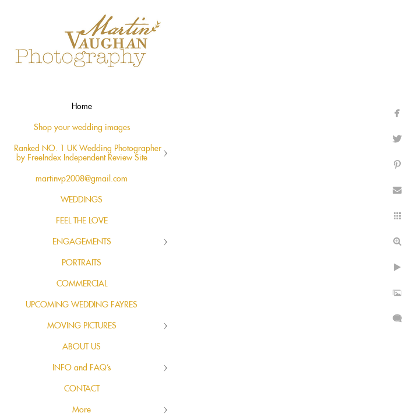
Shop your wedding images (82, 127)
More (81, 410)
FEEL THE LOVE (82, 221)
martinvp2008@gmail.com (82, 179)
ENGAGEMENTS (81, 242)
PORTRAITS (81, 263)
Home (82, 106)
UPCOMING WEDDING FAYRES (81, 305)
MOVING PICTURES (82, 326)
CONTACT (82, 389)
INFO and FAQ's (81, 368)
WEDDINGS (82, 200)
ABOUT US (81, 347)
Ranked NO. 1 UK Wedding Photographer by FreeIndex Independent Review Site (87, 153)
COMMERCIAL (82, 284)
